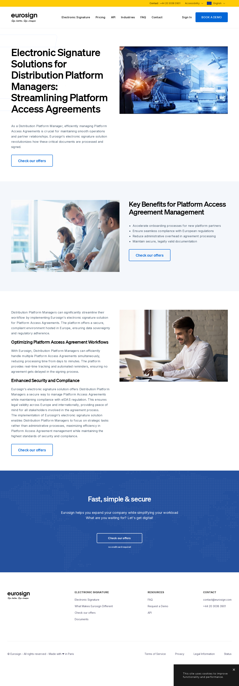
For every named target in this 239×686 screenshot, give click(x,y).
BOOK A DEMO (211, 17)
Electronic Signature (76, 17)
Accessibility (193, 3)
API (113, 17)
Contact (157, 17)
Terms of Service (155, 675)
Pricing (100, 17)
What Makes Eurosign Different (94, 627)
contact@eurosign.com (217, 621)
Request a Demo (158, 627)
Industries (128, 17)
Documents (82, 640)
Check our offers (32, 160)
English (219, 3)
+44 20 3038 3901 (169, 3)
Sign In (187, 17)
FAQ (143, 17)
